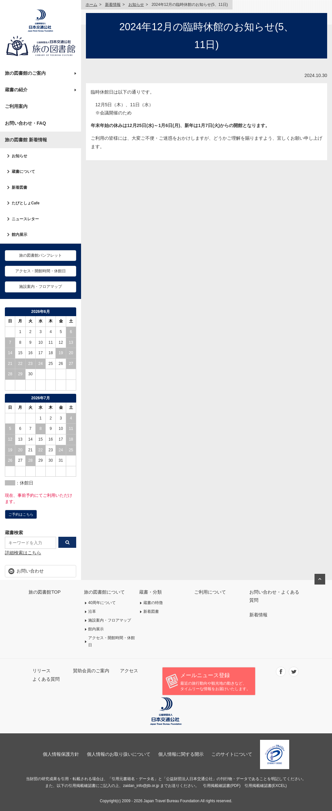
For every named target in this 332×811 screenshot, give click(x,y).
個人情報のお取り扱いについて (118, 754)
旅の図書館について (104, 592)
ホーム (91, 4)
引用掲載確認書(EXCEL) (265, 785)
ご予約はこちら (20, 514)
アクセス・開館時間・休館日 (40, 271)
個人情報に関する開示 (181, 754)
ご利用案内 (16, 106)
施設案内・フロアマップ (40, 286)
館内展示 (19, 234)
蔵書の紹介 (16, 89)
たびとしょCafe (26, 203)
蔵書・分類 (150, 592)
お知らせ (19, 156)
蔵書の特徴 (153, 602)
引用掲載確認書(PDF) (222, 785)
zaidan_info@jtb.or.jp (141, 785)
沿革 (92, 611)
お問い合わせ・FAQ (25, 123)
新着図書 (19, 187)
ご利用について (210, 592)
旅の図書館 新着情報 (26, 139)
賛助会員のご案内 (91, 670)
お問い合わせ (30, 570)
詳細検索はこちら (23, 552)
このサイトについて (231, 754)
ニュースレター (25, 219)
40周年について (102, 602)
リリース (41, 670)
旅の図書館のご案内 (25, 73)
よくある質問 (46, 679)
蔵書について (23, 171)
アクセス (129, 670)
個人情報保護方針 (61, 754)
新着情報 (113, 4)
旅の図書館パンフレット (40, 255)
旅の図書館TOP (45, 592)
